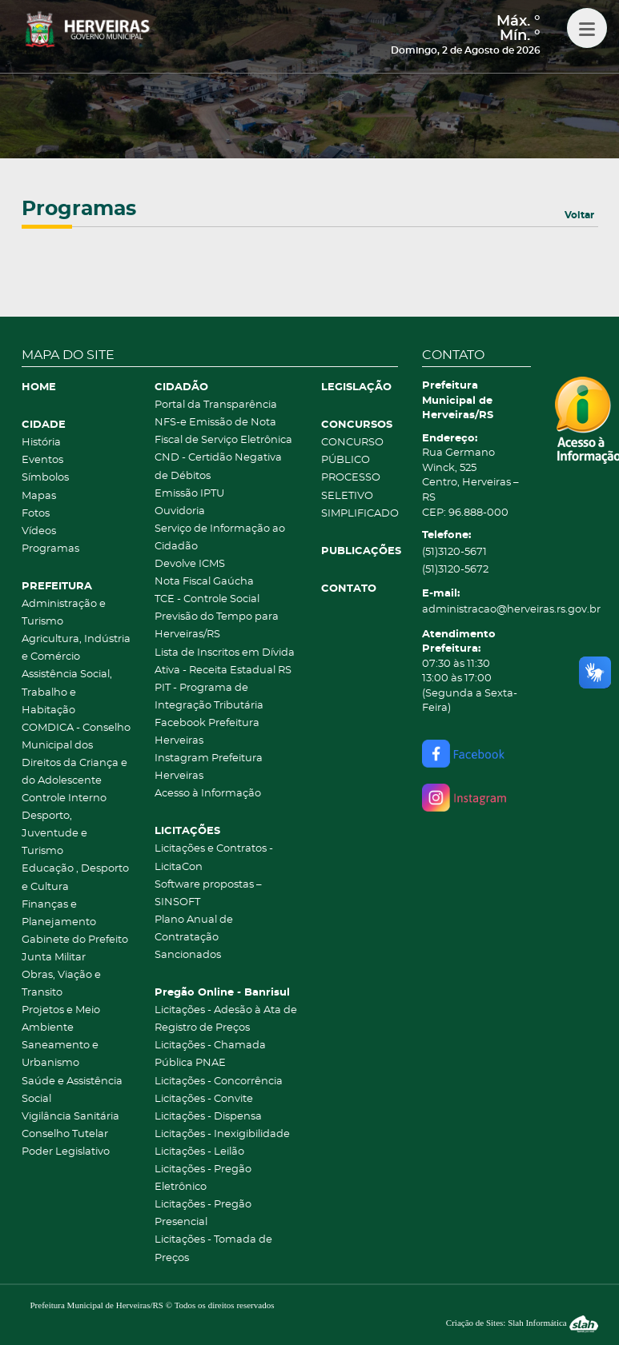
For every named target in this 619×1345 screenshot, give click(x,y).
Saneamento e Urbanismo (60, 1054)
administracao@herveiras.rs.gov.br (477, 610)
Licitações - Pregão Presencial (203, 1213)
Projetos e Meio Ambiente (61, 1019)
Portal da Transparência (216, 405)
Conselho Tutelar (65, 1134)
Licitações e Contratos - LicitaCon (214, 858)
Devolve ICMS (190, 564)
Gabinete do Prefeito (75, 940)
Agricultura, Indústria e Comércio (76, 648)
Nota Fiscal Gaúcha (204, 582)
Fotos (36, 514)
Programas (50, 549)
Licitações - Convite (204, 1099)
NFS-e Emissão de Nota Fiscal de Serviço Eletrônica (223, 431)
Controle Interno (64, 798)
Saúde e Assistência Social (72, 1090)
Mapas (39, 496)
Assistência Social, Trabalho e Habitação (67, 692)
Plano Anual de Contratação (194, 929)
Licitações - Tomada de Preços (213, 1249)
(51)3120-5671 (454, 552)
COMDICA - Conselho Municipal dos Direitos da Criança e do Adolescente (76, 754)
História (41, 442)
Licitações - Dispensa (208, 1117)
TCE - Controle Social (207, 599)
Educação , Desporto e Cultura (75, 878)
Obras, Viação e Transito (61, 984)
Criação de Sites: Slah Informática (522, 1322)
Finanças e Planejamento (59, 914)
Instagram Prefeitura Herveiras (209, 767)
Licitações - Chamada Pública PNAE (210, 1054)
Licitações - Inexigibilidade (222, 1134)
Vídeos (39, 531)
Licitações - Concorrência (219, 1081)
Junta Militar (54, 957)
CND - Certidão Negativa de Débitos (218, 467)
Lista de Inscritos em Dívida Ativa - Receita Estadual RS (225, 662)
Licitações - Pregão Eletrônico (203, 1178)
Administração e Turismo (64, 613)
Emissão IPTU (189, 494)
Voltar (579, 215)
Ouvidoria (180, 511)
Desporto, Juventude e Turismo (54, 833)
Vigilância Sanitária (70, 1117)
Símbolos (45, 478)
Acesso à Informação (208, 793)
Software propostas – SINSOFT (208, 894)
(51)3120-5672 (455, 570)
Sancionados (188, 955)
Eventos (42, 460)
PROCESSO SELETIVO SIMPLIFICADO (359, 495)
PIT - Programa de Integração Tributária (209, 697)
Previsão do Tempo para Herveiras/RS (217, 626)
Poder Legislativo (66, 1152)
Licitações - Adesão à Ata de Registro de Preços (226, 1019)
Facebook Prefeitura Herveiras (207, 732)
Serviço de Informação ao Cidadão (220, 538)
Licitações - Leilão (199, 1152)
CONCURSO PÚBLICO (352, 451)
